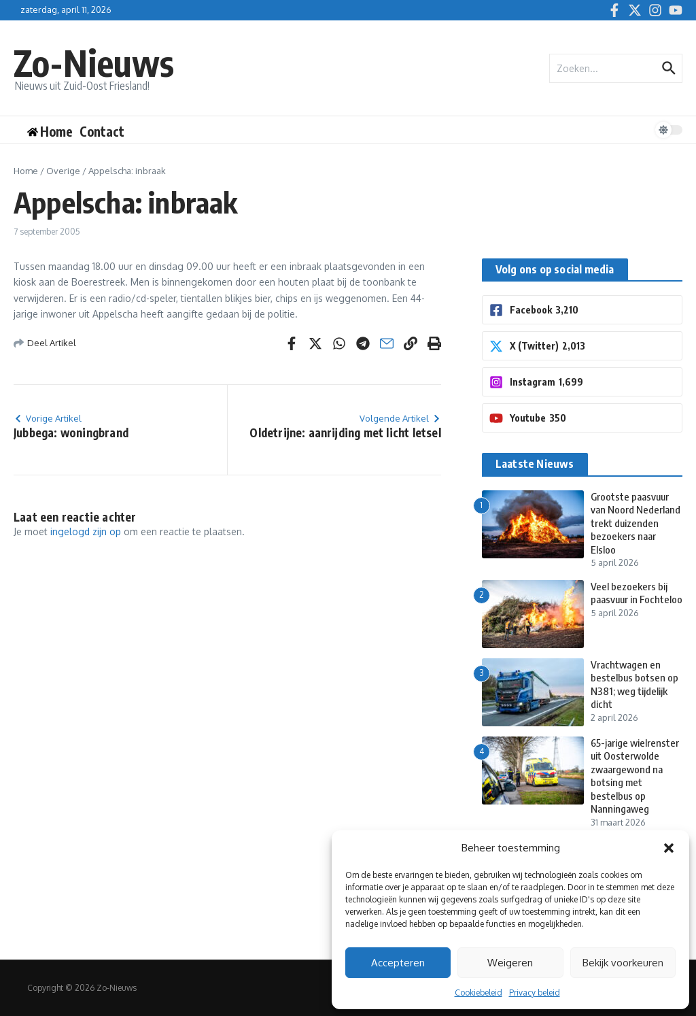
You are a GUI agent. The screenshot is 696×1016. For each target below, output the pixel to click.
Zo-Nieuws (94, 62)
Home (26, 170)
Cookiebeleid (478, 992)
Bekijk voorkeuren (622, 962)
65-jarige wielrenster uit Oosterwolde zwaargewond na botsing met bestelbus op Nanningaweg (635, 775)
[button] (669, 848)
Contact (102, 131)
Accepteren (398, 962)
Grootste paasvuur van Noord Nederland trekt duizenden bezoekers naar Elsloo (635, 523)
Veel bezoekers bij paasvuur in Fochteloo (636, 593)
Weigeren (510, 962)
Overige (63, 170)
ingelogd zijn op (85, 531)
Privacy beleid (534, 992)
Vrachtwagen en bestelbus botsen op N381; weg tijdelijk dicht (634, 684)
